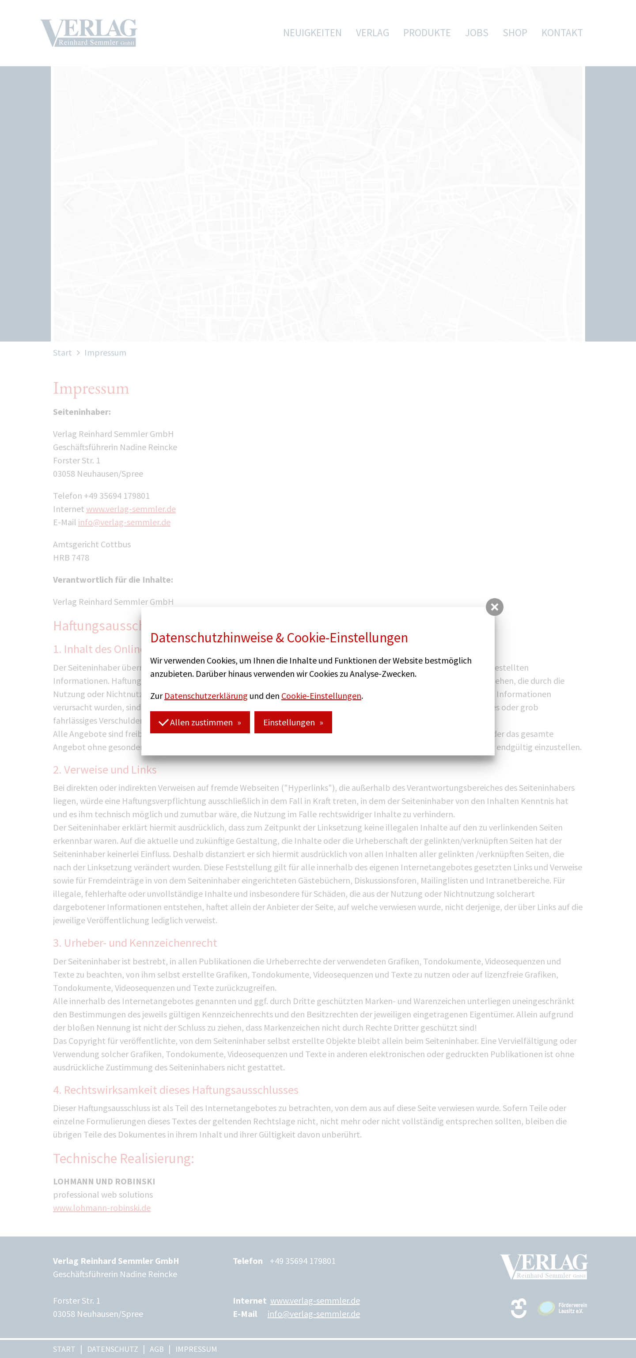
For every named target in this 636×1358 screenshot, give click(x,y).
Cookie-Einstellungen (321, 695)
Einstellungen (289, 722)
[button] (495, 607)
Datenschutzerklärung (206, 695)
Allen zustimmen (196, 722)
